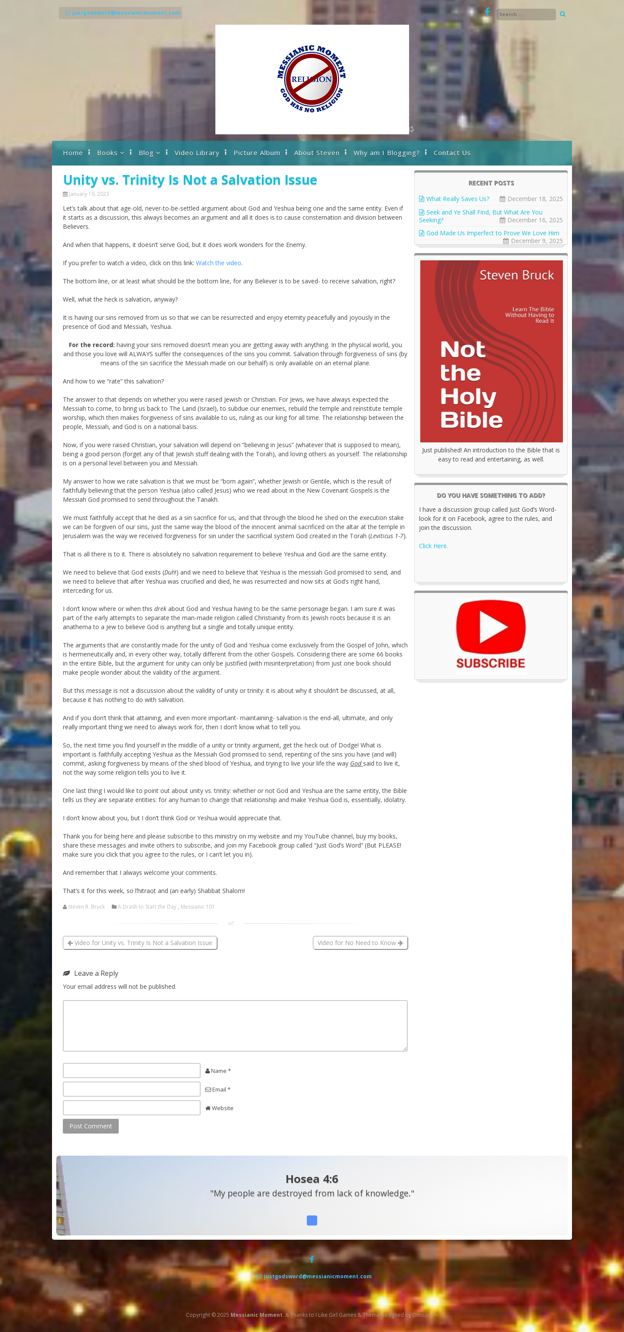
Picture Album (257, 152)
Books (107, 152)
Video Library (197, 152)
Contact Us (452, 152)
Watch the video (218, 263)
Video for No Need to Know (360, 943)
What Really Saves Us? (457, 199)
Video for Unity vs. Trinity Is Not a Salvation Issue (140, 943)
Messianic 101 (198, 907)
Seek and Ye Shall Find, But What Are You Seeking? (481, 216)
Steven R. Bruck (86, 907)
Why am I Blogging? (387, 152)
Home (73, 152)
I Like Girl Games (335, 1315)
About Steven (317, 152)
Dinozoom (426, 1315)
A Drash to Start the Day (147, 907)
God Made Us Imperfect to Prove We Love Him (492, 233)
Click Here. (433, 546)
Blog (146, 152)
